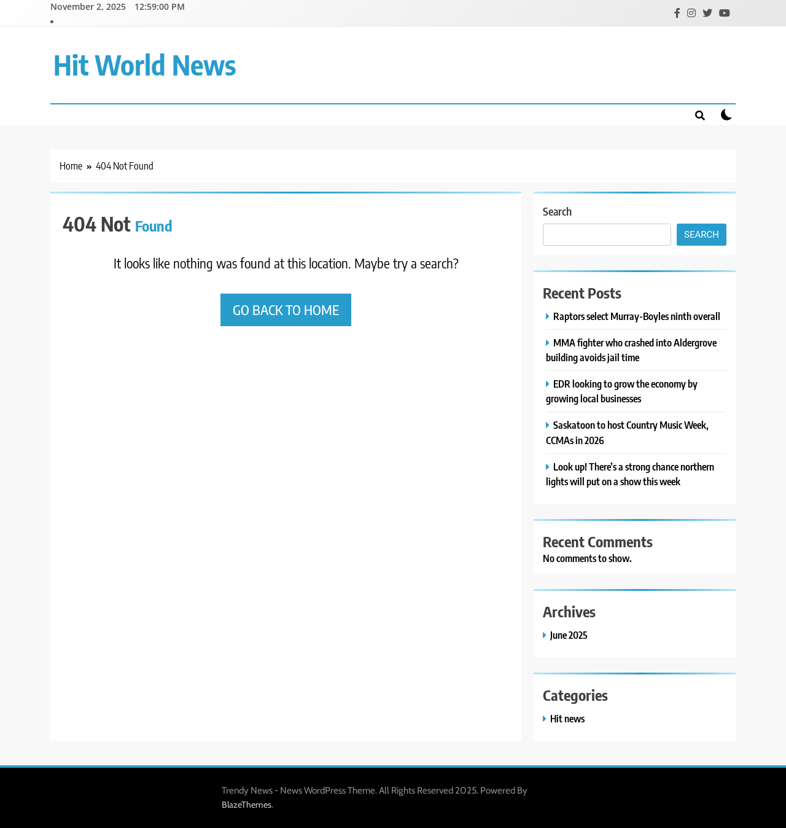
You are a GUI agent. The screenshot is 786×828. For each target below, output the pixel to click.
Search (557, 211)
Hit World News (144, 64)
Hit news (567, 718)
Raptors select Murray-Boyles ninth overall (636, 316)
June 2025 (569, 634)
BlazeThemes (246, 804)
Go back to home (286, 309)
